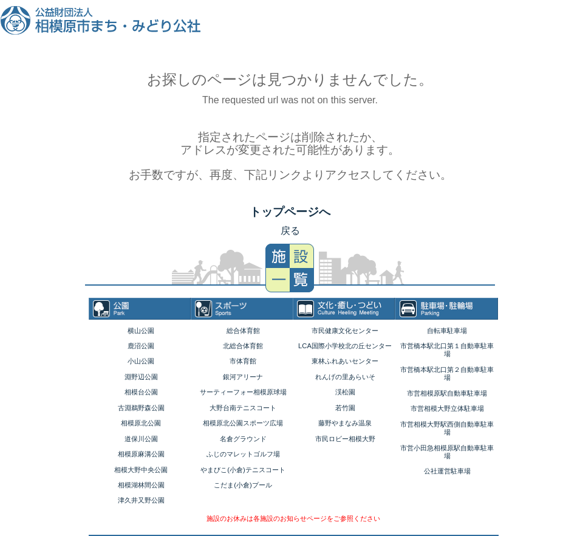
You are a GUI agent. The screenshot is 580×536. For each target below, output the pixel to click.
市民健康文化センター (345, 330)
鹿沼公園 (141, 345)
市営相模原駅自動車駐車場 (447, 393)
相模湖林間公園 (141, 485)
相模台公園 (141, 392)
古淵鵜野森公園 (141, 407)
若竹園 (345, 407)
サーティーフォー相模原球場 (243, 392)
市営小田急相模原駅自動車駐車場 (447, 451)
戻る (290, 230)
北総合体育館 (243, 345)
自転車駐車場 (447, 330)
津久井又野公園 (141, 500)
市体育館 (243, 361)
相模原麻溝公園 (141, 454)
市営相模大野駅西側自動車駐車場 (447, 428)
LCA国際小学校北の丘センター (345, 345)
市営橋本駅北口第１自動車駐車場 (447, 349)
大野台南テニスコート (243, 407)
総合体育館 (243, 330)
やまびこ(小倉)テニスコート (242, 469)
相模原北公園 (141, 423)
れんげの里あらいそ (345, 376)
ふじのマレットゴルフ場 (243, 454)
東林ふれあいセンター (345, 361)
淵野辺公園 (141, 376)
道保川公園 (141, 438)
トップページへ (290, 211)
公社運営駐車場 (447, 471)
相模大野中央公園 (141, 469)
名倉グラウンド (243, 438)
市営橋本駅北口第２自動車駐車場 (447, 373)
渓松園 (345, 392)
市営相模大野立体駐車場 (447, 408)
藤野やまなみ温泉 (345, 423)
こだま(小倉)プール (242, 485)
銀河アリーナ (243, 376)
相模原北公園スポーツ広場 (243, 423)
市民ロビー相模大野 (345, 438)
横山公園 (141, 330)
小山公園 (141, 361)
